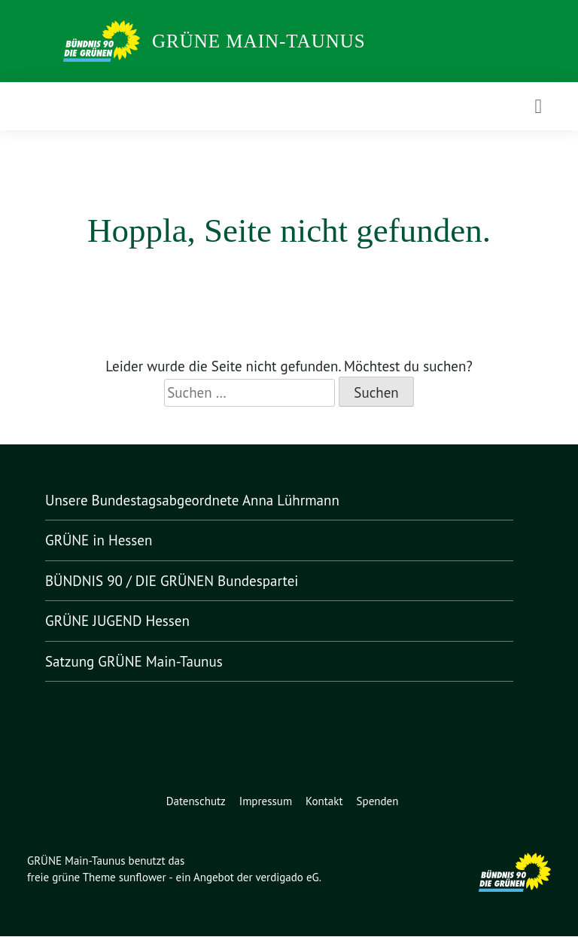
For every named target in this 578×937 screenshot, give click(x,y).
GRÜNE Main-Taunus (259, 41)
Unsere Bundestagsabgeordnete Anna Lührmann (200, 500)
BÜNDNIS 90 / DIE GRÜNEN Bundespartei (182, 581)
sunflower (146, 877)
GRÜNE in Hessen (104, 540)
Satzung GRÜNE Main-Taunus (142, 662)
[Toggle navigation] (538, 106)
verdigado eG (296, 877)
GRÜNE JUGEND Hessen (128, 621)
